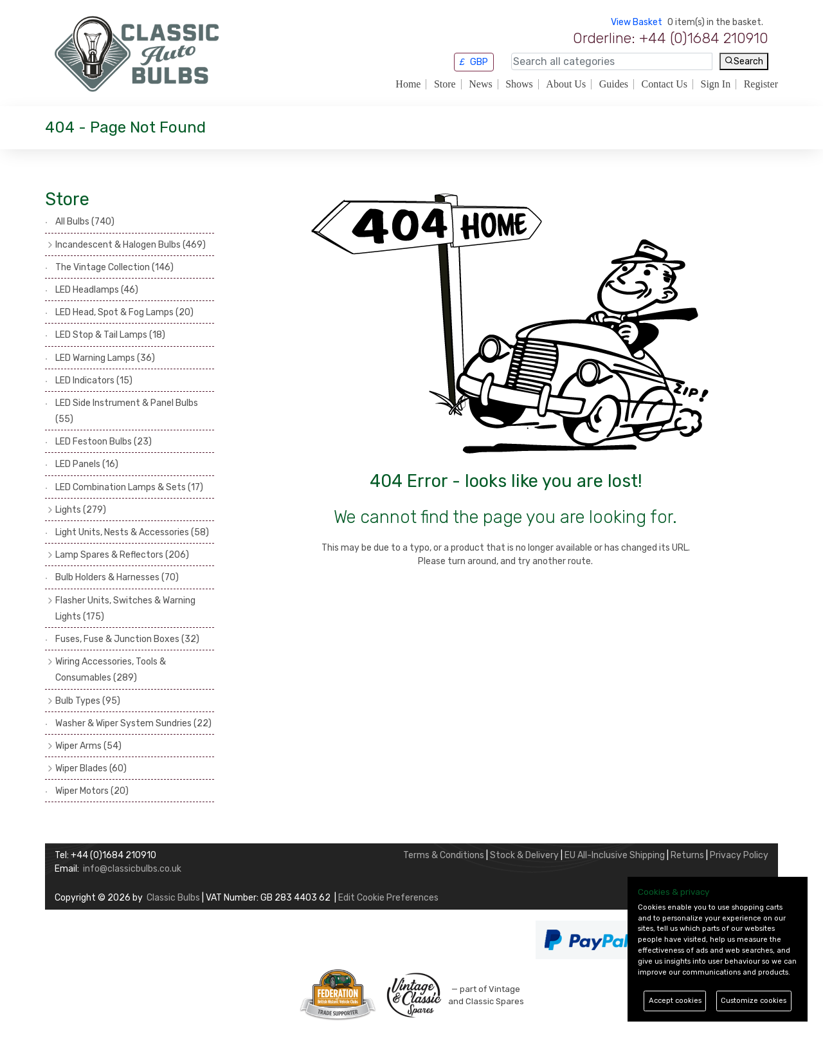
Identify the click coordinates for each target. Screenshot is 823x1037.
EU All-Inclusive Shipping (615, 855)
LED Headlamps (96, 289)
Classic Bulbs (173, 897)
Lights (80, 509)
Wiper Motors (92, 790)
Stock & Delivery (524, 855)
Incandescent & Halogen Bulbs (130, 244)
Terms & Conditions (443, 855)
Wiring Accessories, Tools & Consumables (110, 669)
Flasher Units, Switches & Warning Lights (125, 608)
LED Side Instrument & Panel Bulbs (126, 411)
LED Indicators (93, 380)
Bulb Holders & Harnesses (117, 577)
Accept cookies (675, 1000)
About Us (566, 84)
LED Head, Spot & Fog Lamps (124, 312)
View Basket (636, 22)
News (480, 84)
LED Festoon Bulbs (103, 441)
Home (408, 84)
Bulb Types (87, 700)
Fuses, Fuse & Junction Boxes (127, 639)
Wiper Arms (88, 745)
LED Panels (86, 464)
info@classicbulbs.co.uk (132, 868)
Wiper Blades (91, 768)
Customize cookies (753, 1000)
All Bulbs (84, 221)
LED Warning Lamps (105, 358)
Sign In (716, 84)
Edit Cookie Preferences (388, 897)
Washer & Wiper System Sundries (133, 723)
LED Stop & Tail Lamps (110, 334)
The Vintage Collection (114, 267)
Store (445, 84)
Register (761, 84)
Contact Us (664, 84)
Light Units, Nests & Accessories (132, 532)
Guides (613, 84)
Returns (687, 855)
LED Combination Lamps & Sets (129, 487)
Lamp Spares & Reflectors (122, 554)
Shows (519, 84)
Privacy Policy (739, 855)
